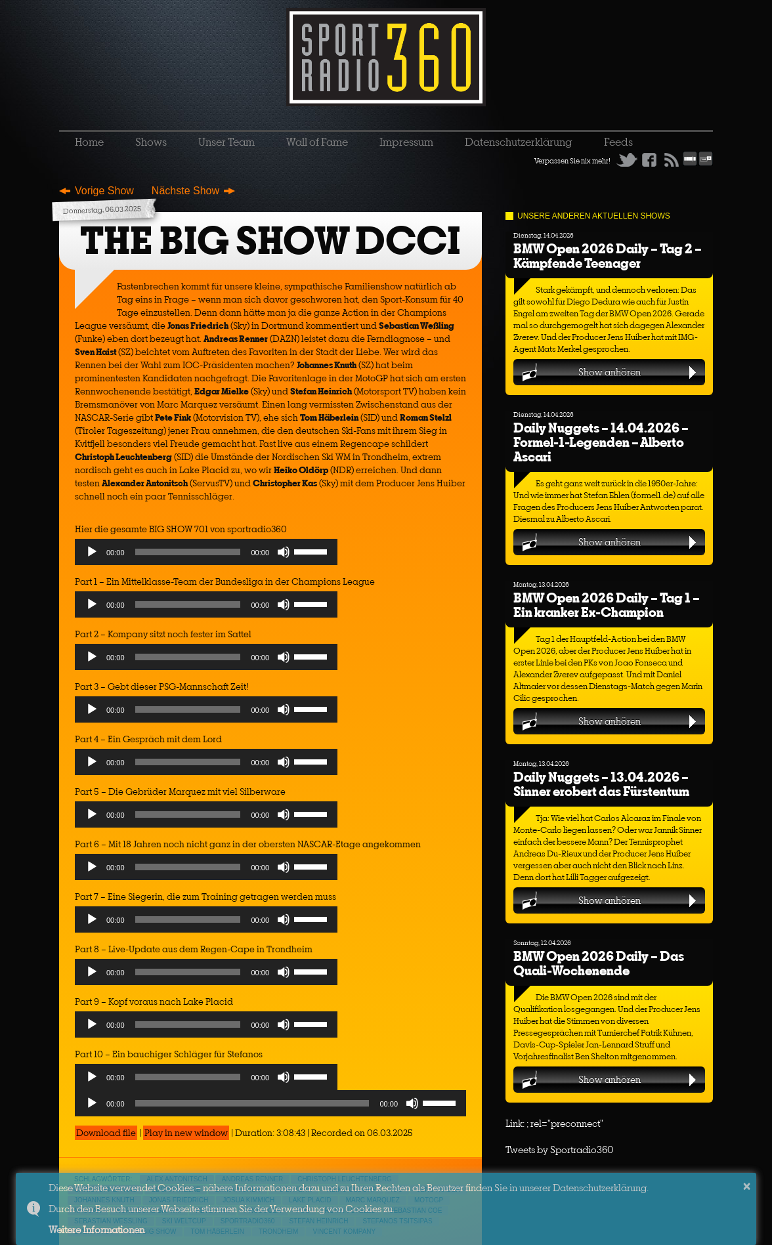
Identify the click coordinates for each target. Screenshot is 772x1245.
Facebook (649, 159)
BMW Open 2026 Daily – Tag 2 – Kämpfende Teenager (607, 255)
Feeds (618, 142)
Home (89, 142)
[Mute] (283, 552)
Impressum (406, 142)
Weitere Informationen (96, 1229)
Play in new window (186, 1132)
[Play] (91, 552)
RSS (671, 159)
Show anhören (609, 372)
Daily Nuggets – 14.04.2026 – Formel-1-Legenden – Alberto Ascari (601, 442)
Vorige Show (104, 190)
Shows (151, 142)
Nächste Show (185, 190)
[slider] (188, 552)
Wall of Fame (317, 142)
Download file (106, 1132)
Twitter (627, 159)
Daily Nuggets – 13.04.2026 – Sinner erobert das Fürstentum (601, 784)
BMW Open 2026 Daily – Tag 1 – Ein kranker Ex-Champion (606, 605)
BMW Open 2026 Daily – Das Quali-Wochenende (598, 963)
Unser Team (226, 142)
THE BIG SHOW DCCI (270, 240)
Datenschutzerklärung (518, 142)
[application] (206, 555)
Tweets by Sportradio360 (559, 1149)
